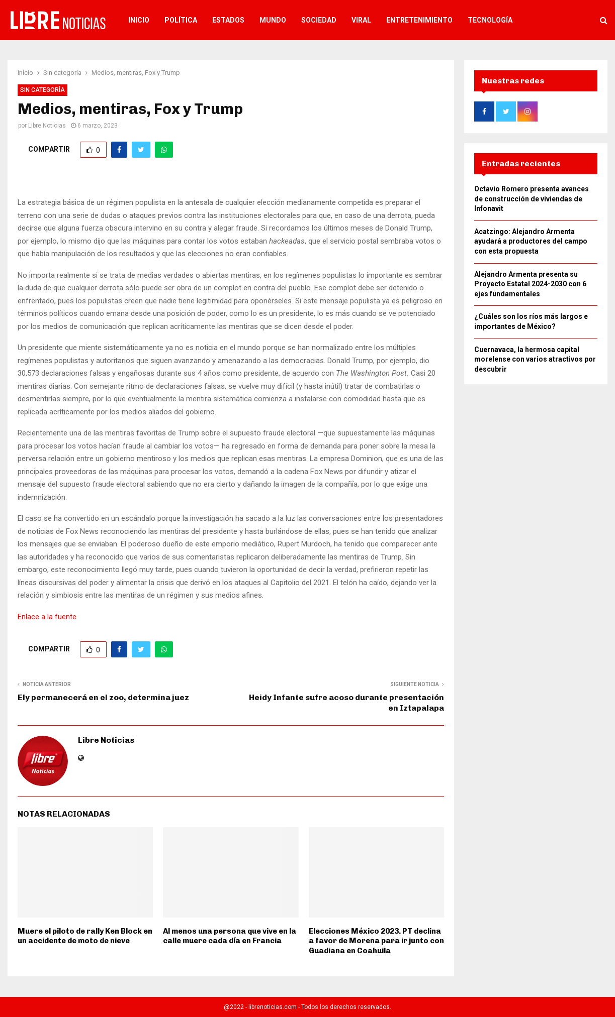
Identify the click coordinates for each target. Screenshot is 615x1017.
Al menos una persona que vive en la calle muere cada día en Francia (229, 936)
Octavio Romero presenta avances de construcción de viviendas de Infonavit (531, 198)
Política (180, 20)
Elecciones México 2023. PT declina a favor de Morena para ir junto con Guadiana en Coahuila (376, 941)
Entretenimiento (419, 20)
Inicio (138, 20)
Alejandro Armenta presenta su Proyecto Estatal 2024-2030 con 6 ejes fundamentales (530, 284)
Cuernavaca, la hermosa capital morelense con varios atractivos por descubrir (535, 359)
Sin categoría (42, 89)
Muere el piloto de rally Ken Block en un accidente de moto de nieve (85, 936)
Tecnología (490, 20)
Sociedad (318, 20)
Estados (228, 20)
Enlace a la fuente (47, 616)
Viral (361, 20)
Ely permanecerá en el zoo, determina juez (103, 697)
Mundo (272, 20)
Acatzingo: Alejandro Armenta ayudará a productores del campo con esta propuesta (530, 241)
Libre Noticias (47, 125)
